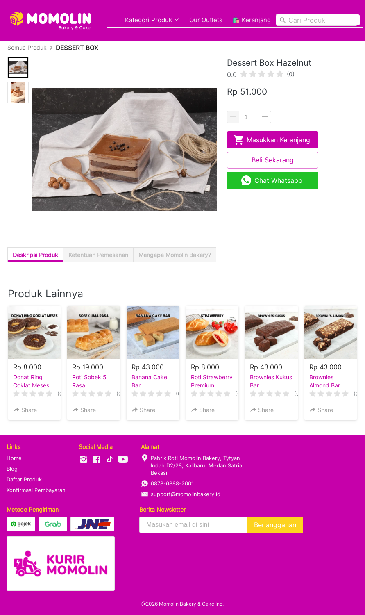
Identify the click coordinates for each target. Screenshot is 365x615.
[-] (83, 459)
